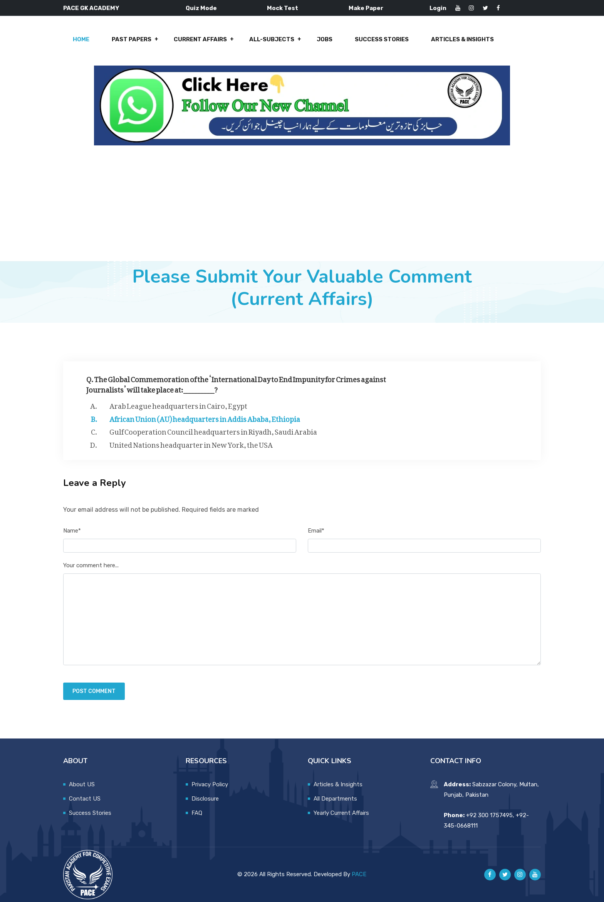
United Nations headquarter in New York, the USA (191, 443)
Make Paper (366, 8)
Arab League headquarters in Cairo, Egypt (178, 405)
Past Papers (131, 39)
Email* (316, 530)
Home (81, 39)
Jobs (324, 39)
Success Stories (382, 39)
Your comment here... (91, 565)
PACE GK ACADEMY (91, 8)
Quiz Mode (201, 8)
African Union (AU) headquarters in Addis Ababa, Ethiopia (204, 418)
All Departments (335, 798)
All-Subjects (271, 39)
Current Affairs (200, 39)
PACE (359, 874)
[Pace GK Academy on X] (505, 874)
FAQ (196, 812)
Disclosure (205, 798)
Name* (72, 530)
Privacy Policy (209, 784)
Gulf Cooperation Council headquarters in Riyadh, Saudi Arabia (213, 430)
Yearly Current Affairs (341, 812)
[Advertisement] (302, 203)
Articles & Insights (462, 39)
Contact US (85, 798)
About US (82, 784)
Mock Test (282, 8)
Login (438, 8)
